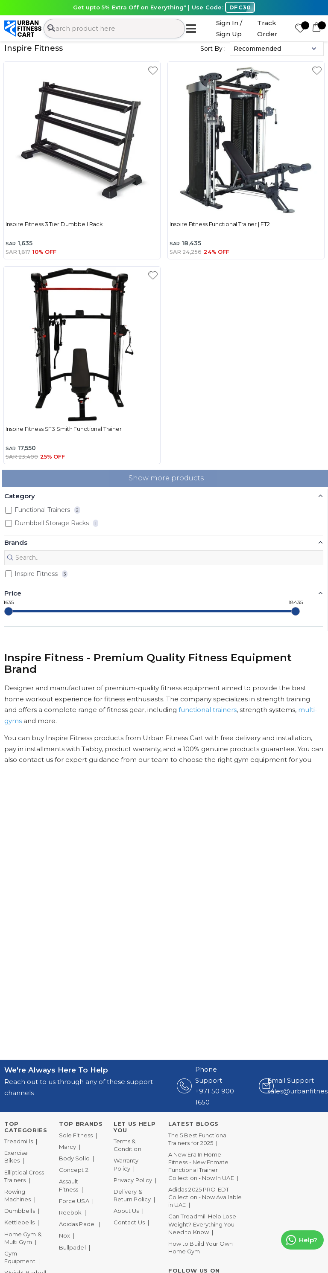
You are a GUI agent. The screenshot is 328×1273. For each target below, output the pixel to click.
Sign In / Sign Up (229, 28)
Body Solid (74, 1158)
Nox (64, 1235)
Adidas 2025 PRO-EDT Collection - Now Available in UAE (205, 1197)
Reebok (70, 1212)
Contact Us (129, 1222)
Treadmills (18, 1141)
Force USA (74, 1200)
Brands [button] (15, 542)
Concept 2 (73, 1169)
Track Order (267, 28)
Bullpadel (72, 1247)
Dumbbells (19, 1210)
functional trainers (208, 710)
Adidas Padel (77, 1224)
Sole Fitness (76, 1135)
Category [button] (19, 496)
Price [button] (12, 593)
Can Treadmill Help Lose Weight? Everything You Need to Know (202, 1224)
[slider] (8, 611)
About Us (126, 1210)
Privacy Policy (133, 1180)
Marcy (67, 1146)
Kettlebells (19, 1222)
